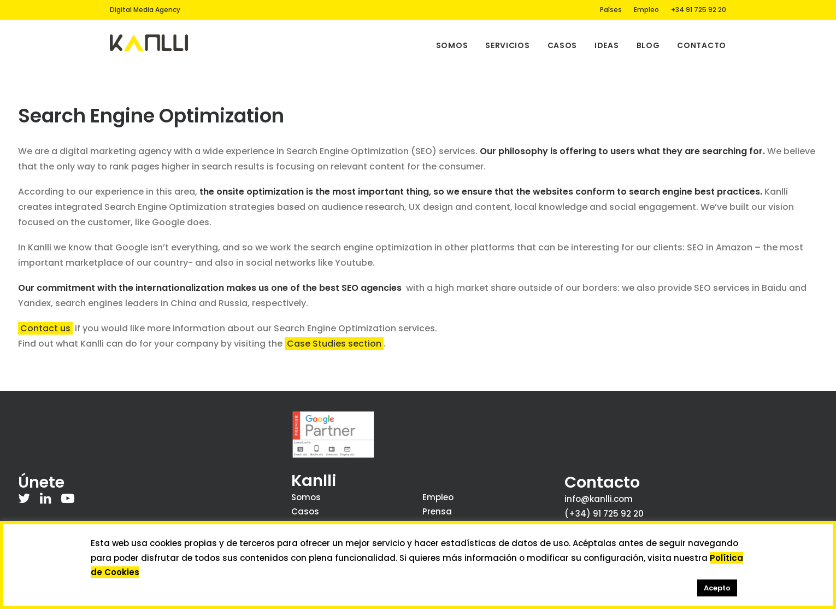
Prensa (437, 511)
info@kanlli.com (598, 499)
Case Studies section (334, 343)
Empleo (646, 9)
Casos (562, 45)
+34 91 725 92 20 (698, 9)
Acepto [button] (717, 588)
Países (611, 9)
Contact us (45, 328)
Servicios (507, 45)
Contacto (701, 45)
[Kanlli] (149, 42)
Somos (452, 45)
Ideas (606, 45)
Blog (648, 45)
